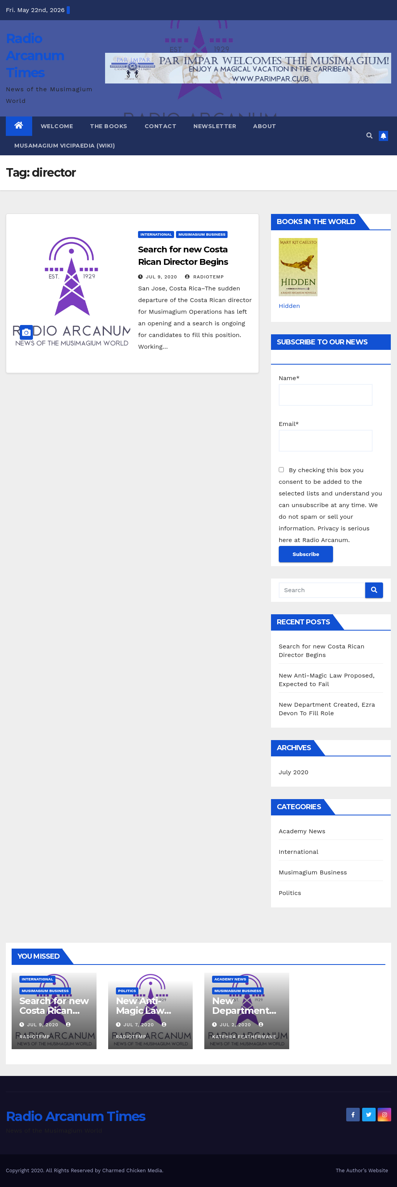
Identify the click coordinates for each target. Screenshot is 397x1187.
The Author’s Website (362, 1170)
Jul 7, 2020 (138, 1024)
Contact (161, 126)
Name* (326, 390)
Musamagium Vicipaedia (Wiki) (64, 145)
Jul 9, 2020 (161, 277)
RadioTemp (204, 277)
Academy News (302, 831)
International (156, 234)
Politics (290, 893)
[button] (369, 135)
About (264, 126)
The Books (109, 126)
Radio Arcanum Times (35, 55)
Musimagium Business (201, 234)
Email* (326, 436)
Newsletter (214, 126)
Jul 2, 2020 (235, 1024)
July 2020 (294, 772)
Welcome (57, 126)
